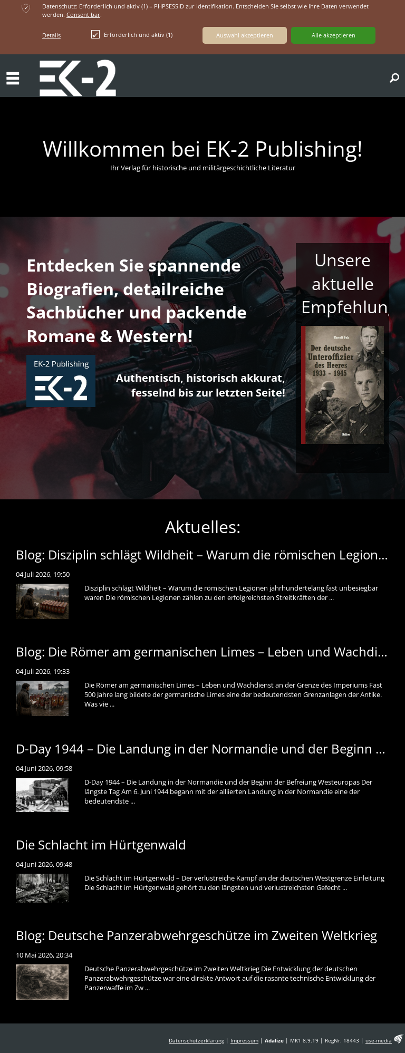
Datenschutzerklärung (196, 1040)
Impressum (244, 1040)
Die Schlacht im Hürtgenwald (101, 844)
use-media (378, 1040)
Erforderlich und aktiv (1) (131, 34)
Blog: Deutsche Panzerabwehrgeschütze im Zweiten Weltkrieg (196, 935)
